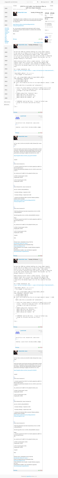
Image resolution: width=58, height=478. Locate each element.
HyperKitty (28, 476)
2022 (6, 25)
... (17, 124)
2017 (6, 64)
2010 (6, 94)
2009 (6, 98)
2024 (6, 16)
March (6, 40)
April (6, 38)
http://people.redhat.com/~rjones (21, 243)
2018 (6, 60)
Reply (15, 39)
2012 (6, 85)
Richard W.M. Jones (22, 12)
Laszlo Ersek (23, 116)
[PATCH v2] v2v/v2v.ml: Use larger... (45, 9)
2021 (6, 48)
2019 (6, 56)
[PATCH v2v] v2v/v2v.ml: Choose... (20, 9)
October (6, 30)
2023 (6, 21)
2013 (6, 81)
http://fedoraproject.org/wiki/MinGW (21, 251)
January (6, 42)
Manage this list (45, 2)
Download (6, 104)
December (7, 28)
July (5, 34)
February (7, 41)
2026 (6, 8)
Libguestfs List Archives (11, 2)
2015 (6, 73)
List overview (7, 101)
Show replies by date (38, 42)
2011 (6, 89)
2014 (6, 77)
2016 (6, 69)
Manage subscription (50, 21)
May (5, 37)
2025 (6, 12)
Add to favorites (49, 26)
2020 (6, 52)
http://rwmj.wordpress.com (19, 246)
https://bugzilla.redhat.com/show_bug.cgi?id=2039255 (25, 155)
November (7, 29)
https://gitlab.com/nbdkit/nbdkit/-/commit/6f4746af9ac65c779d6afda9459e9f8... (34, 70)
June (6, 36)
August (6, 33)
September (7, 32)
